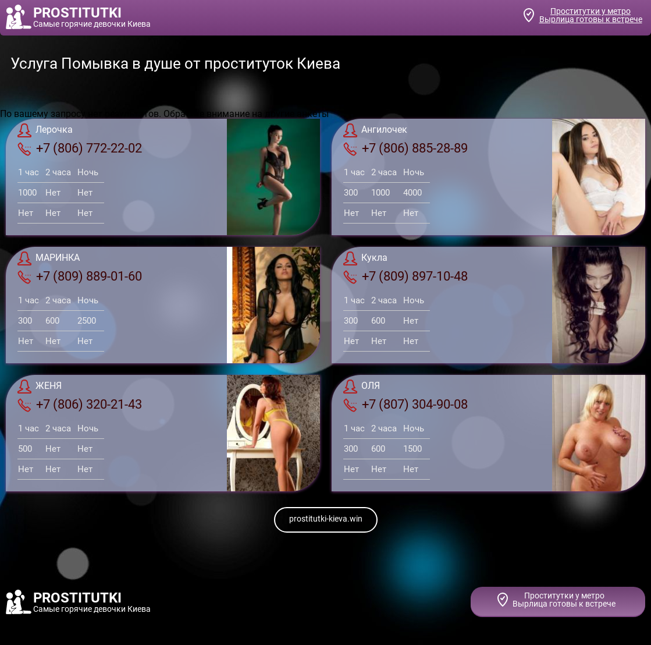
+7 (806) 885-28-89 (405, 148)
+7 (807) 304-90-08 (405, 404)
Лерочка (45, 130)
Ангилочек (375, 130)
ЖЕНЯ (39, 387)
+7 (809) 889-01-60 (79, 276)
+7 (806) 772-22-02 (79, 148)
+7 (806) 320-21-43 (79, 404)
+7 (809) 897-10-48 (405, 276)
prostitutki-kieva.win (325, 518)
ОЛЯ (361, 387)
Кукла (365, 258)
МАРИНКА (48, 258)
